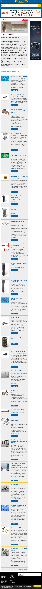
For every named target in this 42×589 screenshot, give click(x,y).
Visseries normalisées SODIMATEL (16, 298)
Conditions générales (12, 577)
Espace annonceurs (12, 582)
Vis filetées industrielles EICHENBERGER (17, 419)
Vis (20, 71)
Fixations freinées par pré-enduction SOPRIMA (18, 222)
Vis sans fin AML (15, 390)
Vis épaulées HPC (15, 317)
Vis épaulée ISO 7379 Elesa (17, 94)
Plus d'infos (10, 587)
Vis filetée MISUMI (15, 484)
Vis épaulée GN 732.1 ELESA (18, 351)
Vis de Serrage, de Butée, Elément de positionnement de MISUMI (19, 441)
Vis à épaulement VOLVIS (17, 409)
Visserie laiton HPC (16, 528)
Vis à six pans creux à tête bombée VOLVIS (17, 208)
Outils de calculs (12, 574)
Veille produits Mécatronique (4, 581)
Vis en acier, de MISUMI (17, 371)
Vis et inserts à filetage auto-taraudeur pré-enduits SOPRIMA (19, 175)
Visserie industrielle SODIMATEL (19, 76)
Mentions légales (12, 579)
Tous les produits (22, 569)
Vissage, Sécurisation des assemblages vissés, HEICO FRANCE (18, 111)
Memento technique (3, 583)
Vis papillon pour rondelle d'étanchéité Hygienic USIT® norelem (18, 155)
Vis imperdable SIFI (16, 133)
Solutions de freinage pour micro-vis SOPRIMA (18, 464)
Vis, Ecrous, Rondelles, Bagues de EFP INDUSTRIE (18, 506)
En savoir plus (14, 90)
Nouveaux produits (3, 577)
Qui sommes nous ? (4, 574)
